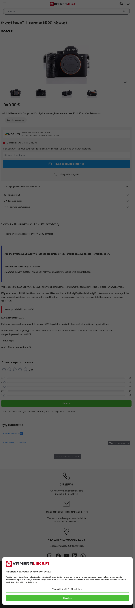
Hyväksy (67, 598)
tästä (35, 582)
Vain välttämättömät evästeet (67, 589)
